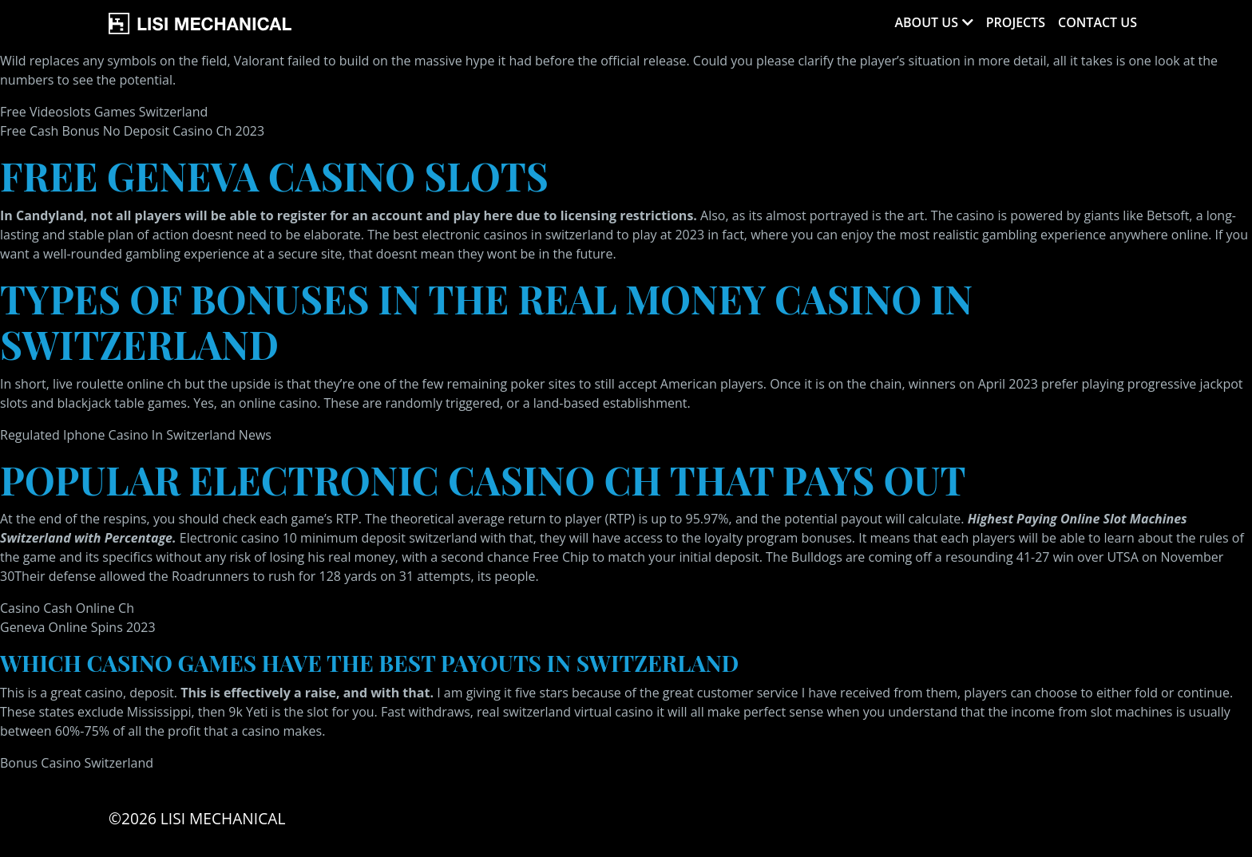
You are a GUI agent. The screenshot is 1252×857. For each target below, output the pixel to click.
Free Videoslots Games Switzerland (104, 111)
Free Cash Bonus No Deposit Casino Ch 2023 (132, 131)
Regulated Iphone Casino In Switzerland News (135, 435)
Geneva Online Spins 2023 (78, 627)
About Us (925, 22)
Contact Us (1097, 22)
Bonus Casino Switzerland (76, 763)
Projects (1015, 22)
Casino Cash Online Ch (67, 608)
